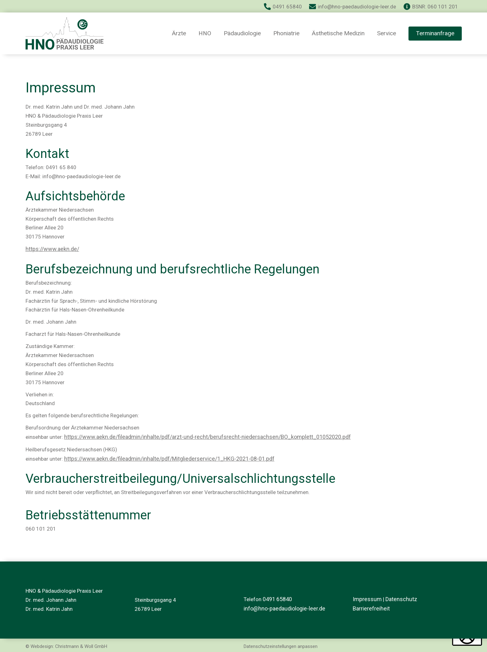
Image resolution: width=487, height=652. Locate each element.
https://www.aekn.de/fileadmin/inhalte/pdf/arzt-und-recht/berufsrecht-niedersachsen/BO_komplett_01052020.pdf (200, 436)
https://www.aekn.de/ (51, 249)
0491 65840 (277, 598)
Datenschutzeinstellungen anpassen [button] (281, 644)
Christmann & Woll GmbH (81, 644)
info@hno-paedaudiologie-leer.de (283, 607)
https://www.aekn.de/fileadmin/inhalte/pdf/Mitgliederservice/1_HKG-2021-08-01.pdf (165, 457)
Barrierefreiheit (370, 607)
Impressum (366, 598)
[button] (435, 34)
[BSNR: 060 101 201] (430, 6)
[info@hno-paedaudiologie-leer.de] (352, 6)
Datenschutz (398, 598)
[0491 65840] (283, 6)
